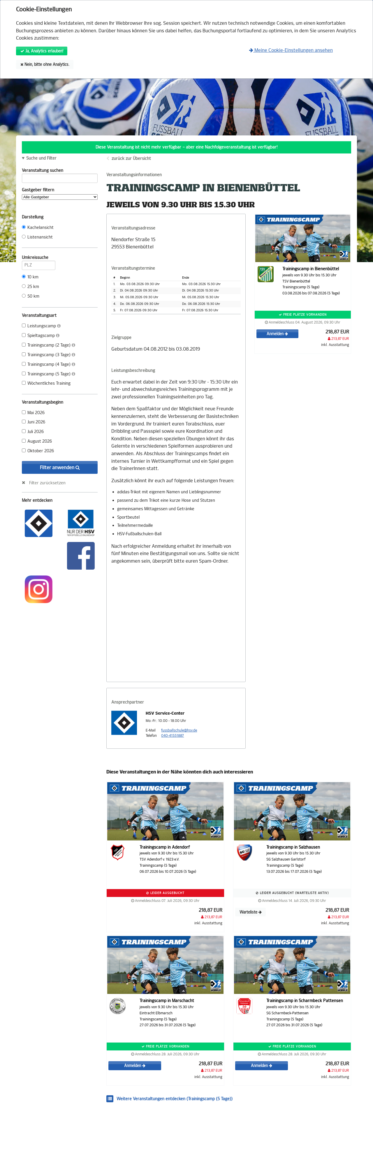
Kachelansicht (38, 227)
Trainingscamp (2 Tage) (48, 345)
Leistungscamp (41, 326)
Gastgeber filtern (60, 194)
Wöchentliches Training (46, 383)
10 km (30, 277)
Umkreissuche (38, 258)
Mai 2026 (33, 412)
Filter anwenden (60, 467)
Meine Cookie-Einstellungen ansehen (291, 50)
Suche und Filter (41, 158)
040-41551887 (172, 736)
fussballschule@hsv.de (179, 730)
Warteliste (251, 912)
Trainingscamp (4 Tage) (48, 364)
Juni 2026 (33, 422)
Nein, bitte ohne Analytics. (44, 64)
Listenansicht (37, 237)
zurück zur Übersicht (131, 158)
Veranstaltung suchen (60, 171)
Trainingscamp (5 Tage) (48, 374)
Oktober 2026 (38, 450)
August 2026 (37, 441)
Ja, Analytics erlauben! (41, 51)
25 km (30, 286)
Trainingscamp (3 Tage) (48, 354)
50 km (30, 296)
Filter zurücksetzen (47, 482)
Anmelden (277, 334)
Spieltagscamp (40, 335)
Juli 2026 (33, 431)
